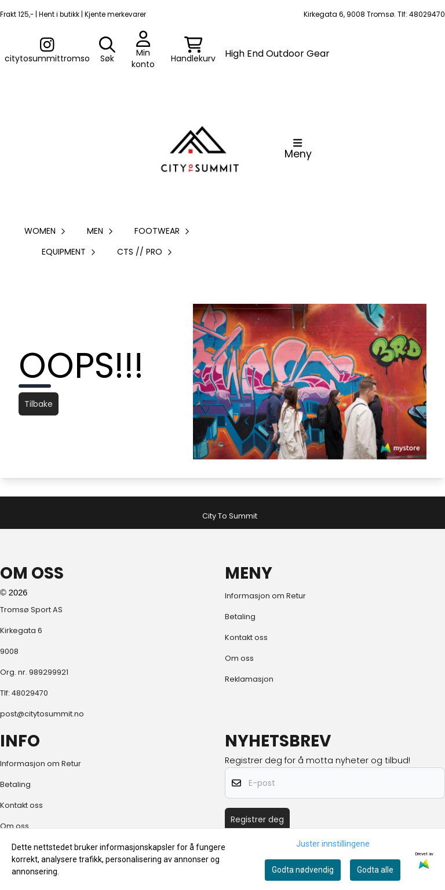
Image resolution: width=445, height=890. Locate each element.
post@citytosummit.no (42, 714)
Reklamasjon (249, 679)
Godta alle (375, 869)
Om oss (239, 658)
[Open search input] (107, 50)
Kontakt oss (246, 637)
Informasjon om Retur (265, 596)
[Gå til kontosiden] (47, 50)
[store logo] (200, 148)
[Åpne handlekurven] (193, 50)
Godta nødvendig (303, 869)
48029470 (30, 693)
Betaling (240, 616)
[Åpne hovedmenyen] (298, 148)
